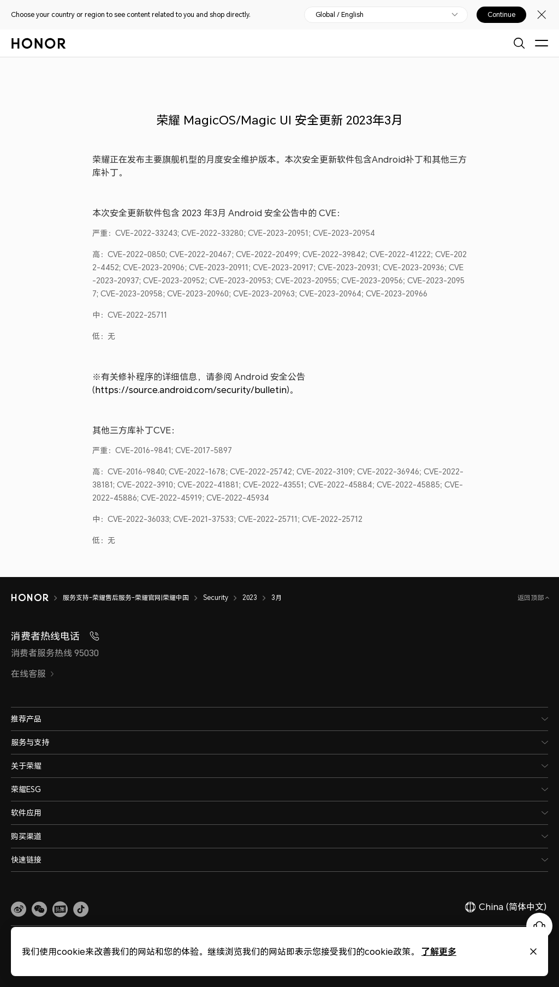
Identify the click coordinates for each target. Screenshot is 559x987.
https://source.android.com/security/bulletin (191, 390)
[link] (18, 909)
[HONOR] (37, 597)
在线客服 (33, 674)
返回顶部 (531, 597)
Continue (501, 15)
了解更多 (385, 951)
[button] (39, 909)
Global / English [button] (340, 15)
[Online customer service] (539, 926)
